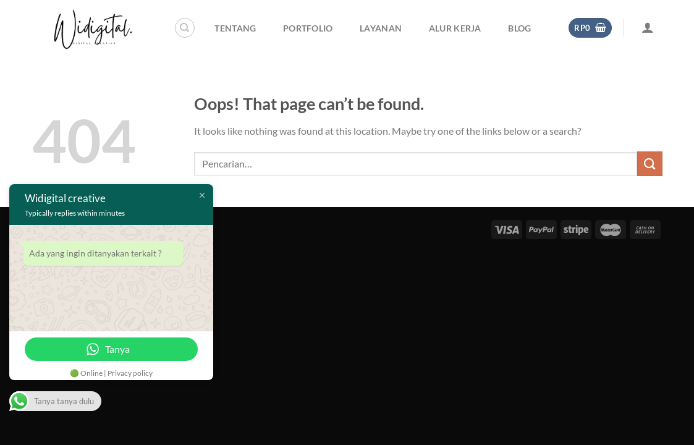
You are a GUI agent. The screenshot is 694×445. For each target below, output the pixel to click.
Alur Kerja (455, 28)
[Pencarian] (185, 28)
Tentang (235, 28)
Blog (519, 28)
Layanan (381, 28)
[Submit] (649, 163)
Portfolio (308, 28)
